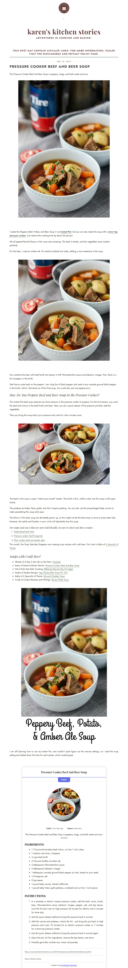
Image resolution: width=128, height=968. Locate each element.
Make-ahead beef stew (24, 531)
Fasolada (57, 561)
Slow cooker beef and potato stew (29, 540)
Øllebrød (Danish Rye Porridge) (58, 569)
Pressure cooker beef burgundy (28, 535)
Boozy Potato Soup (60, 579)
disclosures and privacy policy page (70, 54)
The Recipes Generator (69, 965)
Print (64, 780)
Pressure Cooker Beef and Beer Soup (62, 565)
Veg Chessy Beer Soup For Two (53, 572)
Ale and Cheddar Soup (54, 576)
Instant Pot (66, 231)
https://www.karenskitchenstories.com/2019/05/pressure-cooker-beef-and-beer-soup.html (58, 951)
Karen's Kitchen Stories (64, 31)
